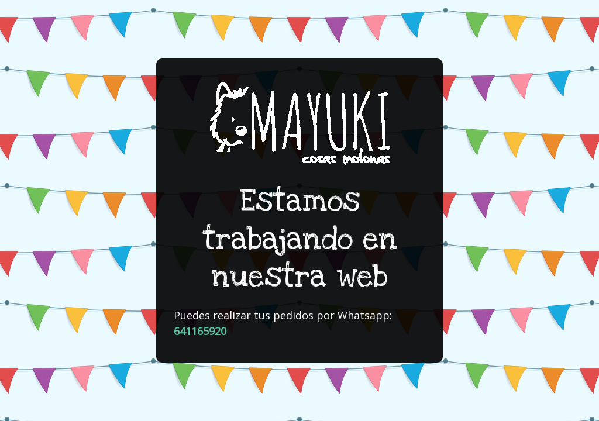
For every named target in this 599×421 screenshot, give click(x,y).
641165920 (200, 331)
